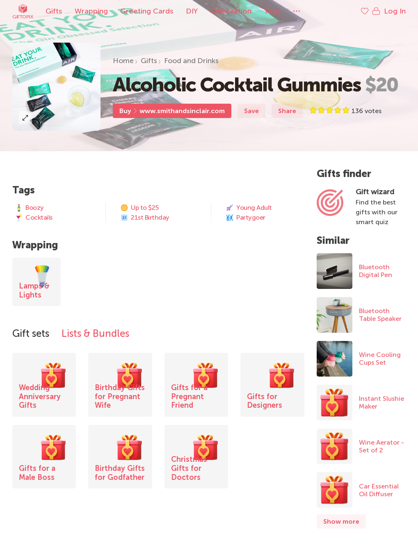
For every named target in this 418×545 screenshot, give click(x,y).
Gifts (54, 11)
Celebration (230, 11)
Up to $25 (139, 207)
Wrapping (91, 11)
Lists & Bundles (95, 333)
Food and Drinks (191, 60)
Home (123, 60)
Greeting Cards (147, 11)
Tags (272, 11)
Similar (333, 240)
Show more (341, 521)
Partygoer (245, 217)
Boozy (29, 207)
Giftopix (22, 11)
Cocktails (34, 217)
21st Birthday (144, 217)
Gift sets (30, 333)
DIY (192, 11)
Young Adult (249, 207)
